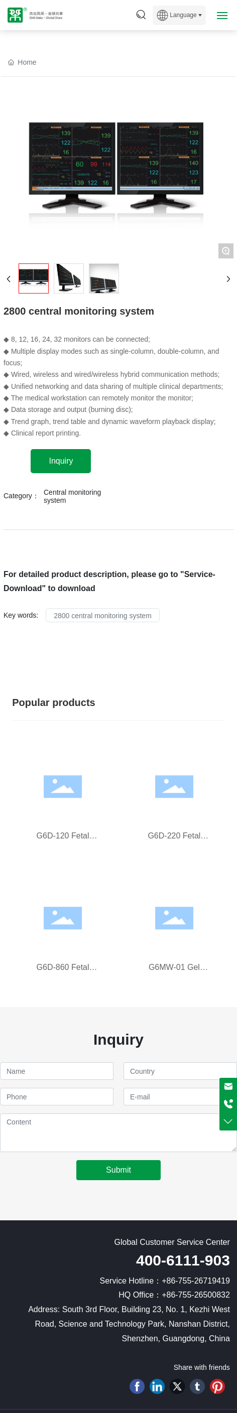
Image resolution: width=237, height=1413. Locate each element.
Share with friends (202, 1367)
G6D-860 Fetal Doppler (63, 971)
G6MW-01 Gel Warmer (174, 971)
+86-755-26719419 (196, 1281)
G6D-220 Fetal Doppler (174, 840)
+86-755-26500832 (196, 1295)
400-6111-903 (183, 1260)
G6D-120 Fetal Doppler (63, 840)
